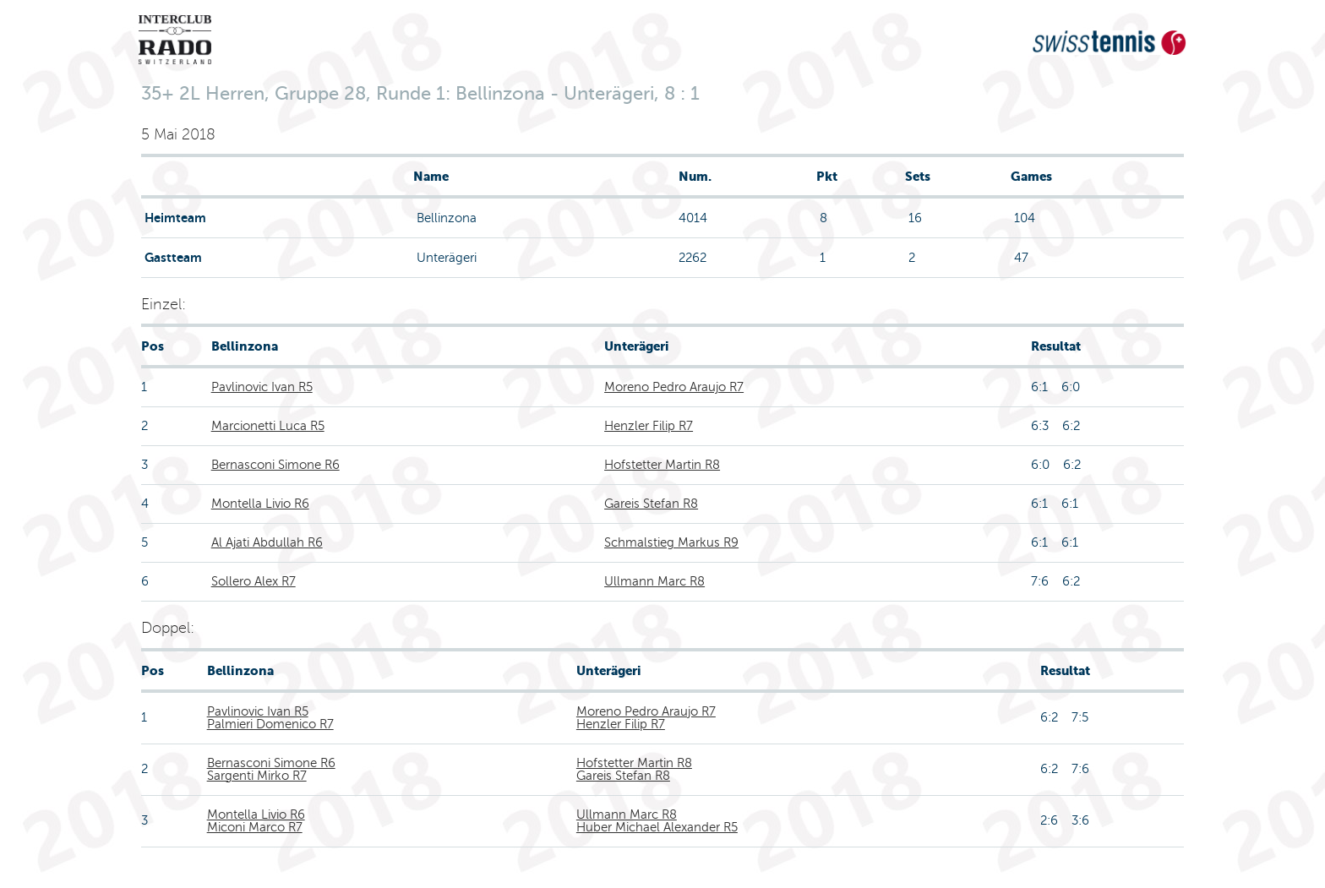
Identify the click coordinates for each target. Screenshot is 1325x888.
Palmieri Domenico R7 (270, 724)
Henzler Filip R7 (648, 426)
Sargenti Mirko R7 (257, 775)
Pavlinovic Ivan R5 (262, 387)
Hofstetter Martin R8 (662, 464)
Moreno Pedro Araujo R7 (674, 387)
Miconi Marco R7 (255, 827)
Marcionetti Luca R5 (267, 426)
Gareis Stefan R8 (651, 503)
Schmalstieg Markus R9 (671, 542)
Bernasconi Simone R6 (275, 464)
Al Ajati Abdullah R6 (267, 542)
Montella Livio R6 (260, 503)
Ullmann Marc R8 (654, 581)
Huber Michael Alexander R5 (657, 827)
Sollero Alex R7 (253, 581)
